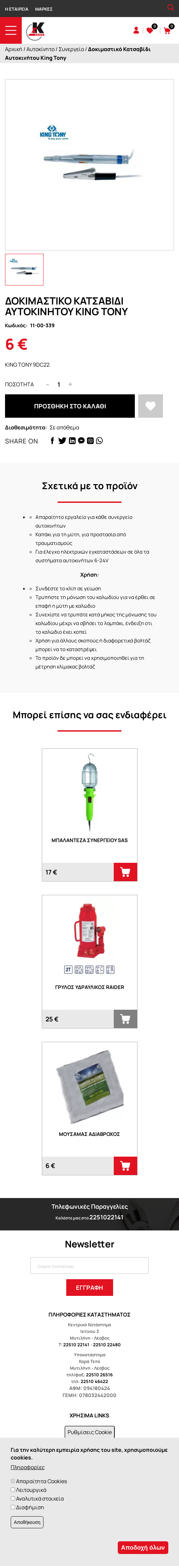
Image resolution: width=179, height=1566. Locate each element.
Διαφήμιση (30, 1507)
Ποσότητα (19, 384)
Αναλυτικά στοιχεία (40, 1498)
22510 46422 (94, 1381)
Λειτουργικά (31, 1490)
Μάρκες (44, 9)
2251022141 (106, 1217)
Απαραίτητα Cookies (41, 1481)
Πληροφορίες (28, 1467)
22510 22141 (76, 1345)
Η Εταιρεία (16, 9)
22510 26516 (99, 1375)
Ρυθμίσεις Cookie (90, 1432)
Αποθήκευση (27, 1522)
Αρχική (13, 49)
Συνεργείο (71, 49)
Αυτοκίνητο (40, 49)
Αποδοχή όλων (143, 1547)
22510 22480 (107, 1345)
